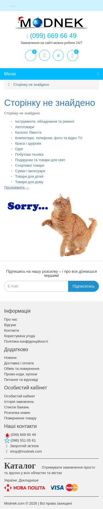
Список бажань (16, 407)
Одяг (19, 149)
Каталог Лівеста (28, 132)
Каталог (20, 466)
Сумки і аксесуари (30, 171)
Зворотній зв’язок (21, 446)
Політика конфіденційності (26, 341)
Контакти (11, 330)
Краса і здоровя (28, 143)
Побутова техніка (29, 154)
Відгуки (10, 325)
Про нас (10, 319)
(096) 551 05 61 (20, 440)
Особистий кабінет (19, 396)
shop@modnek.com (23, 451)
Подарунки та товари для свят (40, 160)
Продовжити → (16, 187)
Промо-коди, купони (20, 374)
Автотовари (24, 127)
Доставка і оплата (19, 363)
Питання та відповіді (21, 380)
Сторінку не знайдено (31, 84)
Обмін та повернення (21, 369)
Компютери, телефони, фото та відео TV (48, 138)
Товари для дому (29, 182)
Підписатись (83, 286)
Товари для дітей (29, 176)
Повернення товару (20, 418)
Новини (10, 358)
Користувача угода (19, 336)
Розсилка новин (17, 413)
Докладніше (28, 480)
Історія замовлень (19, 402)
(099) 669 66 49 (20, 435)
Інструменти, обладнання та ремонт (45, 121)
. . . (12, 5)
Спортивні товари (29, 165)
